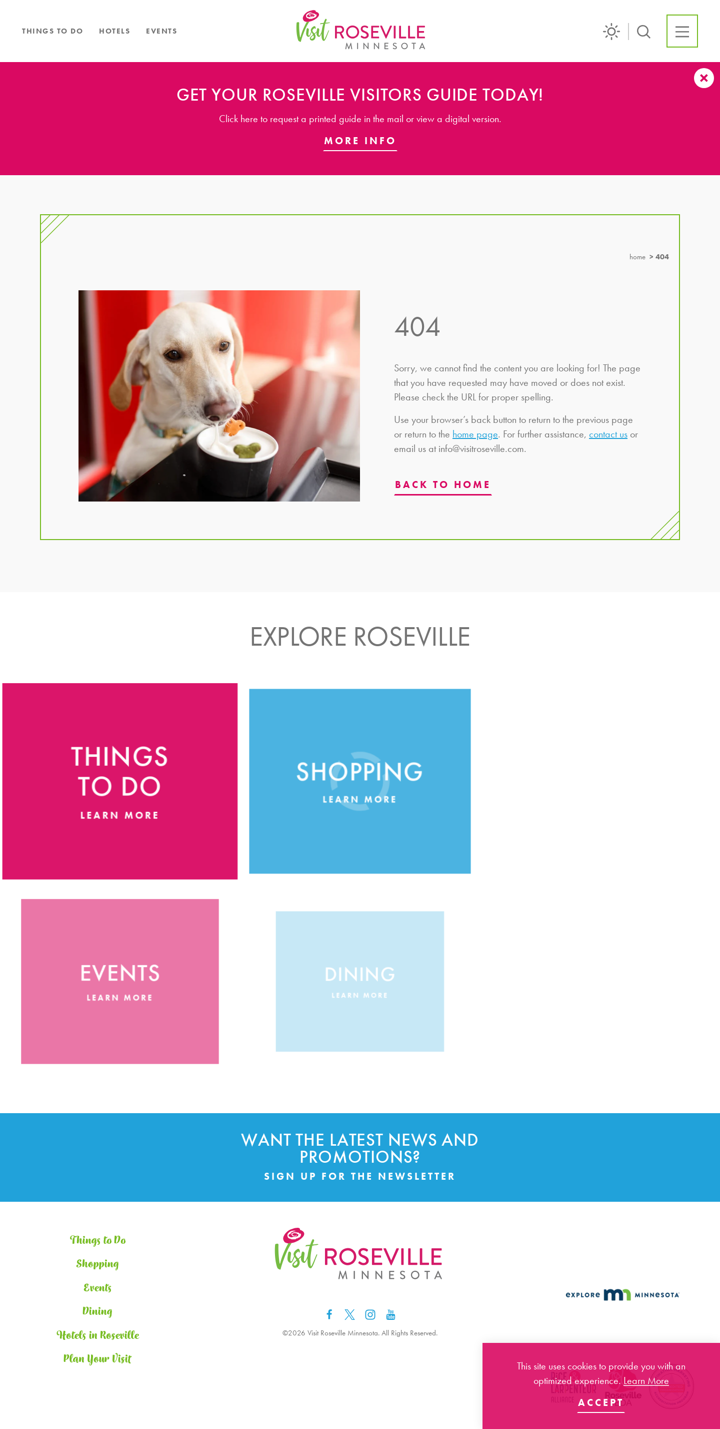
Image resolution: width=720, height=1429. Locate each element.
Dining (97, 1311)
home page (475, 433)
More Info (360, 140)
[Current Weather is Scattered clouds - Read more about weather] (616, 31)
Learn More (646, 1380)
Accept (601, 1402)
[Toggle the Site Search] (643, 31)
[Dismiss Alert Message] (704, 78)
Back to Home (443, 484)
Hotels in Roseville (97, 1335)
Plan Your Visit (98, 1359)
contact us (608, 433)
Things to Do (52, 31)
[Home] (362, 31)
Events (161, 31)
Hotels (114, 31)
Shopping (97, 1264)
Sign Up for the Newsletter (360, 1176)
